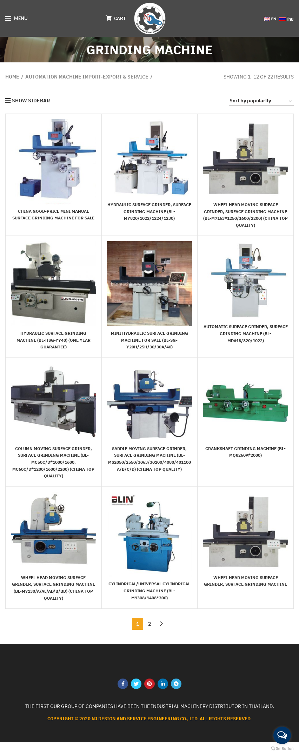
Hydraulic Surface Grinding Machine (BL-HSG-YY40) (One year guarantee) (53, 347)
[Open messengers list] (282, 735)
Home (12, 77)
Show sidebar (31, 100)
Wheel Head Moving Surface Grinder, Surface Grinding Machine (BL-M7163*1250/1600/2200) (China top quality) (245, 218)
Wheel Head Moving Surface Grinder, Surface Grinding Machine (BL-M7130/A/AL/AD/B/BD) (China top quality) (53, 597)
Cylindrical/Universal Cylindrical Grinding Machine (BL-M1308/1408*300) (149, 597)
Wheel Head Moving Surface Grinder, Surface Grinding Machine (246, 591)
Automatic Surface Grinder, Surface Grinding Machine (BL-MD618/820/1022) (245, 340)
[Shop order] (261, 101)
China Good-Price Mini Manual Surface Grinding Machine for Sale (53, 218)
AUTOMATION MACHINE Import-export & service (86, 77)
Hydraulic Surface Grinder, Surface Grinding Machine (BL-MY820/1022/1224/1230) (149, 211)
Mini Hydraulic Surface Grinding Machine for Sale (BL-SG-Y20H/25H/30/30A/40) (149, 347)
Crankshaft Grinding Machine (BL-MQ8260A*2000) (245, 458)
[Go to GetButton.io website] (282, 749)
